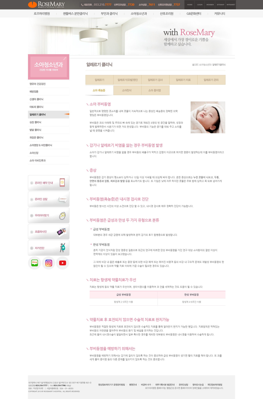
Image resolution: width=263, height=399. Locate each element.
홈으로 (195, 65)
